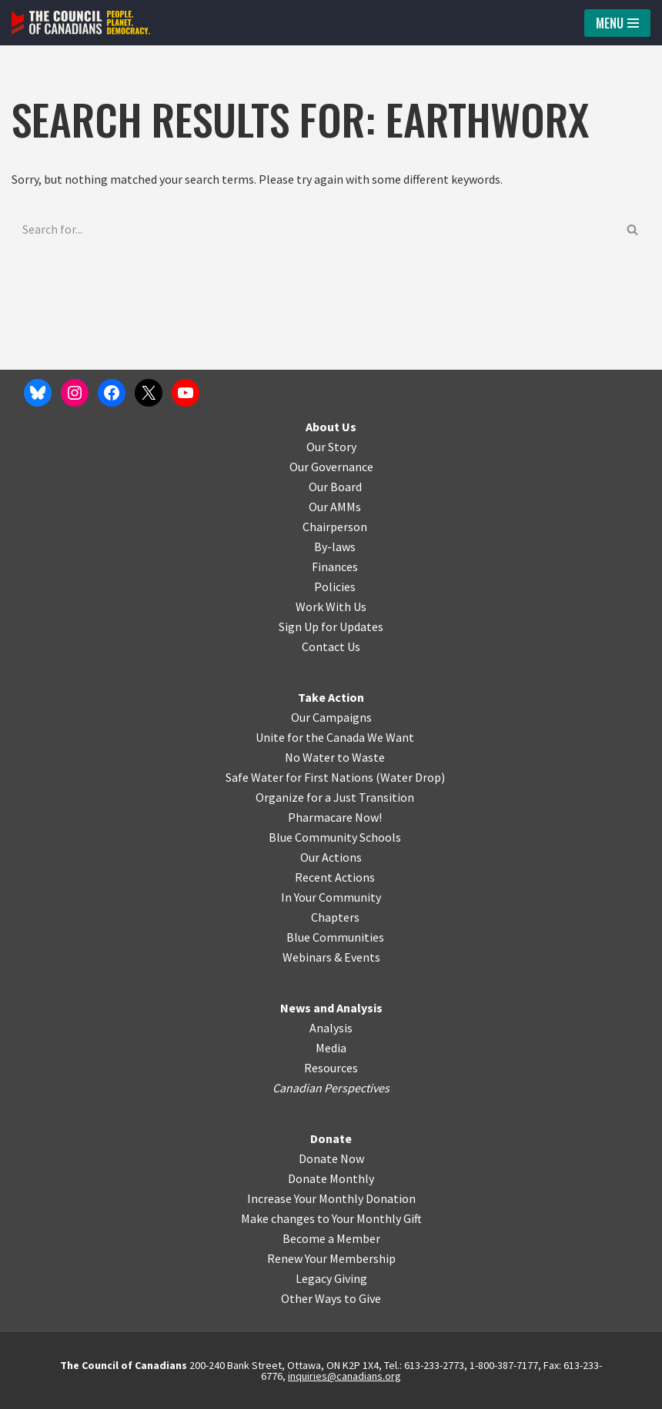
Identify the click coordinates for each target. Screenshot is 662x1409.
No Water (311, 757)
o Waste (364, 757)
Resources (331, 1067)
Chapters (335, 917)
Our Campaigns (331, 717)
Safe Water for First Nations (299, 777)
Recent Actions (335, 877)
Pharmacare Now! (335, 817)
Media (331, 1047)
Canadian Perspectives (331, 1087)
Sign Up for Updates (331, 626)
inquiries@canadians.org (344, 1376)
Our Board (335, 486)
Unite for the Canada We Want (335, 737)
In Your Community (331, 897)
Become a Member (331, 1238)
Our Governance (331, 466)
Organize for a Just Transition (335, 797)
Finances (335, 566)
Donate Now (331, 1158)
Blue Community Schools (335, 837)
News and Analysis (331, 1007)
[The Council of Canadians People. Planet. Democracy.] (81, 23)
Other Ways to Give (331, 1298)
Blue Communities (335, 937)
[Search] (314, 229)
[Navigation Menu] (617, 23)
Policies (335, 586)
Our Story (331, 446)
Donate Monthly (331, 1178)
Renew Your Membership (331, 1258)
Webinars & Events (331, 957)
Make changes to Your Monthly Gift (331, 1218)
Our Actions (331, 857)
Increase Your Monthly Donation (331, 1198)
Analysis (331, 1027)
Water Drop (410, 777)
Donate (331, 1138)
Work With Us (331, 606)
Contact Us (331, 646)
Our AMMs (335, 506)
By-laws (335, 546)
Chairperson (335, 526)
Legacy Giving (331, 1278)
